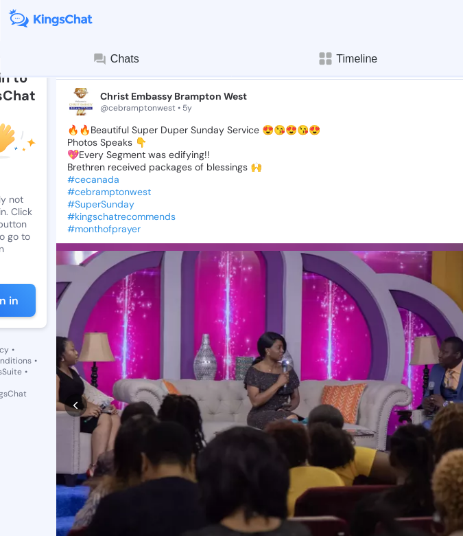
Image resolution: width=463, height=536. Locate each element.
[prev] (75, 332)
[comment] (126, 438)
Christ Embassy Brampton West (173, 96)
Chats (116, 59)
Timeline (347, 58)
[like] (74, 438)
